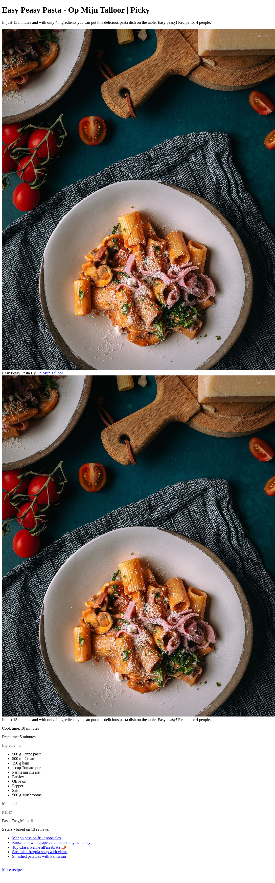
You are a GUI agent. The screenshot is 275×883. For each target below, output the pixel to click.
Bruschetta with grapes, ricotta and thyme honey (51, 842)
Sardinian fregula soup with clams (39, 852)
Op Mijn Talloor (50, 373)
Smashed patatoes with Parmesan (39, 856)
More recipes (12, 869)
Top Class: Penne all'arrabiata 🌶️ (39, 847)
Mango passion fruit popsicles (36, 838)
